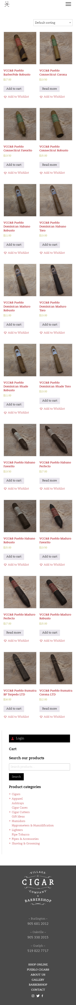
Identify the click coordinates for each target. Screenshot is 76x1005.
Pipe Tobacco (20, 834)
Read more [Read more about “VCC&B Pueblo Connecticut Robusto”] (49, 165)
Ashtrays (18, 803)
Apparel (17, 798)
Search (16, 776)
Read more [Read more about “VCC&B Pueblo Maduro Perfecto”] (13, 632)
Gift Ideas (18, 816)
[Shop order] (52, 22)
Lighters (17, 830)
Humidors (18, 821)
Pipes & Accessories (25, 839)
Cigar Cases (20, 807)
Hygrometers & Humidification (33, 825)
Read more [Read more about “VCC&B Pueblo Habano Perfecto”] (49, 480)
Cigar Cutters (21, 812)
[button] (16, 97)
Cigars (16, 794)
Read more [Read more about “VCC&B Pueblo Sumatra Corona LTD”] (49, 708)
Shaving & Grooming (26, 843)
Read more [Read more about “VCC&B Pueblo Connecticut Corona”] (49, 89)
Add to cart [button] (13, 89)
